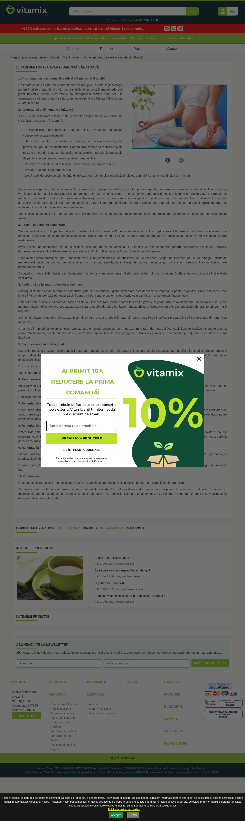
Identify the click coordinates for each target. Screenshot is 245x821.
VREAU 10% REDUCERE (82, 438)
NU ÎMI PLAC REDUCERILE (81, 449)
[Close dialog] (199, 358)
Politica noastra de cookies (124, 809)
